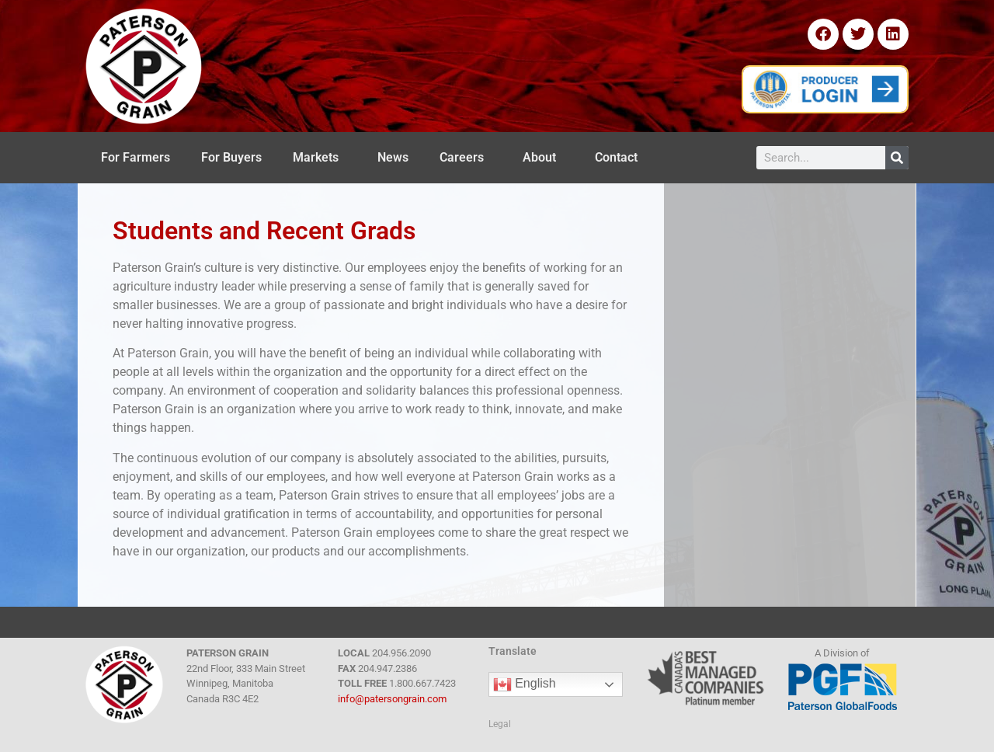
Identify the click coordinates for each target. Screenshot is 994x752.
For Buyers (231, 157)
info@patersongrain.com (392, 699)
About (543, 157)
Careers (466, 157)
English (524, 684)
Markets (319, 157)
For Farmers (135, 157)
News (392, 157)
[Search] (897, 157)
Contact (620, 157)
